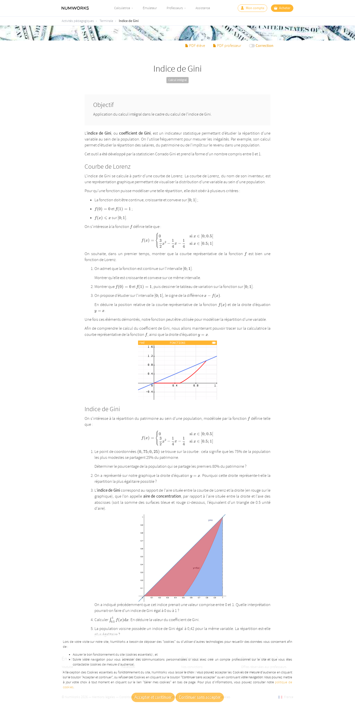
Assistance (202, 8)
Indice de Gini (129, 21)
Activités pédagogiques (78, 21)
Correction (264, 45)
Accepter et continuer (153, 697)
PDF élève (195, 45)
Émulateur (150, 8)
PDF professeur (227, 45)
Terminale (106, 21)
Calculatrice (122, 8)
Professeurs (175, 8)
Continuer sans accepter (200, 697)
